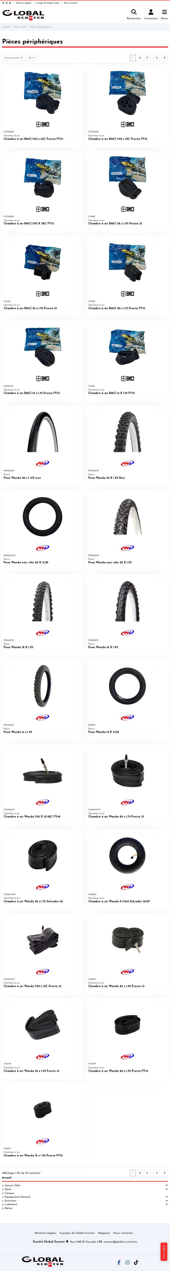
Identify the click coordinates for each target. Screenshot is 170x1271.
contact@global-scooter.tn (120, 1242)
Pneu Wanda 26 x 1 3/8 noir (22, 478)
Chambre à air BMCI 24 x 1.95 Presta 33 (30, 308)
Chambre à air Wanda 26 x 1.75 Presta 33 (116, 816)
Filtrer (164, 1251)
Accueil (6, 1178)
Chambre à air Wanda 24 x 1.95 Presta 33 (31, 1071)
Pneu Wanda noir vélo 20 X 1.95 (109, 562)
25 (32, 57)
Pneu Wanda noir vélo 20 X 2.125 (26, 562)
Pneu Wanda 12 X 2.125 (103, 732)
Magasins (104, 1233)
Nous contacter (71, 3)
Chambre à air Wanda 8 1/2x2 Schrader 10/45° (119, 901)
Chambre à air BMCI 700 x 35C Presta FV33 (117, 139)
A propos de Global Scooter (48, 3)
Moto (8, 1189)
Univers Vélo (12, 1185)
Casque (9, 1193)
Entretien (10, 1201)
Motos (8, 1208)
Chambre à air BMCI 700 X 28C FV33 (29, 223)
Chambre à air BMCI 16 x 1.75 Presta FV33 (32, 393)
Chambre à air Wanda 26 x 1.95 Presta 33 (116, 986)
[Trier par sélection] (13, 58)
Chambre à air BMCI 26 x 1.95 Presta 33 (115, 223)
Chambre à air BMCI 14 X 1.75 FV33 (111, 393)
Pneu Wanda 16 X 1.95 (103, 647)
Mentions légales (24, 3)
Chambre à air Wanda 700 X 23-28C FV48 (32, 816)
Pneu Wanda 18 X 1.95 (18, 647)
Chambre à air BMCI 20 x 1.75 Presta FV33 (116, 308)
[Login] (151, 15)
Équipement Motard (17, 1197)
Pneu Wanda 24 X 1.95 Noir (106, 478)
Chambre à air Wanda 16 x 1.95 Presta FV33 (33, 1155)
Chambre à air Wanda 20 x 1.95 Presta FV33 (118, 1071)
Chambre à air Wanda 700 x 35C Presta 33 (32, 986)
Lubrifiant (11, 1204)
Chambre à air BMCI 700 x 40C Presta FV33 (33, 139)
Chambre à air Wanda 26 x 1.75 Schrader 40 (33, 901)
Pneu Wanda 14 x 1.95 (18, 732)
